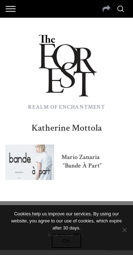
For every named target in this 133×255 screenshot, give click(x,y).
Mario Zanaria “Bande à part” (81, 161)
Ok (66, 241)
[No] (124, 229)
